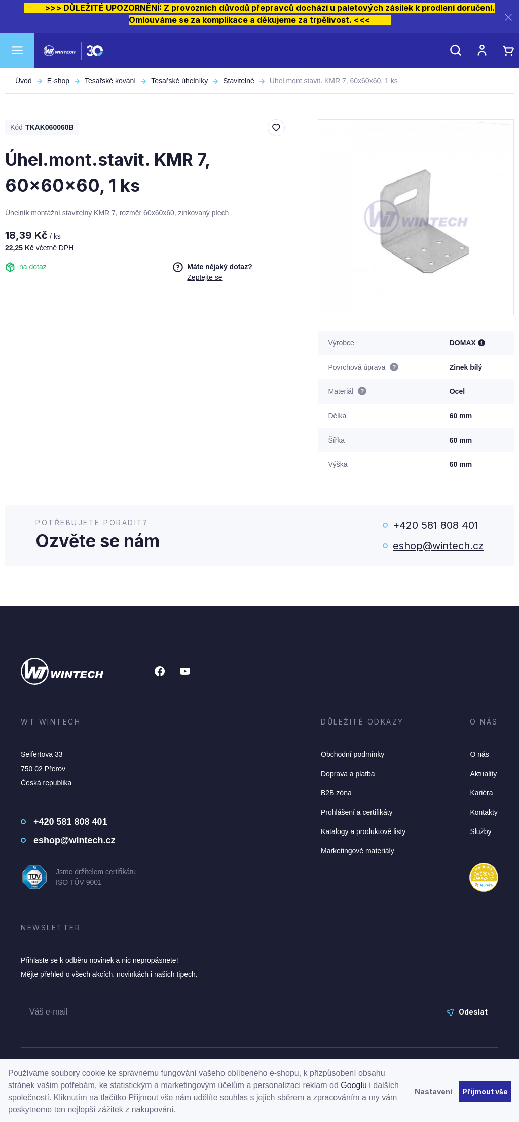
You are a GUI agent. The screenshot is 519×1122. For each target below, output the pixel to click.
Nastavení (433, 1091)
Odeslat (467, 1011)
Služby (480, 831)
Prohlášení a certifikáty (357, 812)
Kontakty (483, 812)
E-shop (58, 81)
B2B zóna (336, 793)
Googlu (354, 1085)
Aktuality (483, 774)
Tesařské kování (110, 81)
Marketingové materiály (357, 851)
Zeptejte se (204, 277)
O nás (479, 754)
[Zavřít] (508, 17)
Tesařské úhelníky (179, 81)
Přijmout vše (485, 1091)
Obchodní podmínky (352, 754)
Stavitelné (238, 81)
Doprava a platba (348, 774)
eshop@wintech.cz (438, 545)
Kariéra (481, 793)
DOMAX (463, 343)
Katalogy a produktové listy (363, 831)
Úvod (23, 81)
